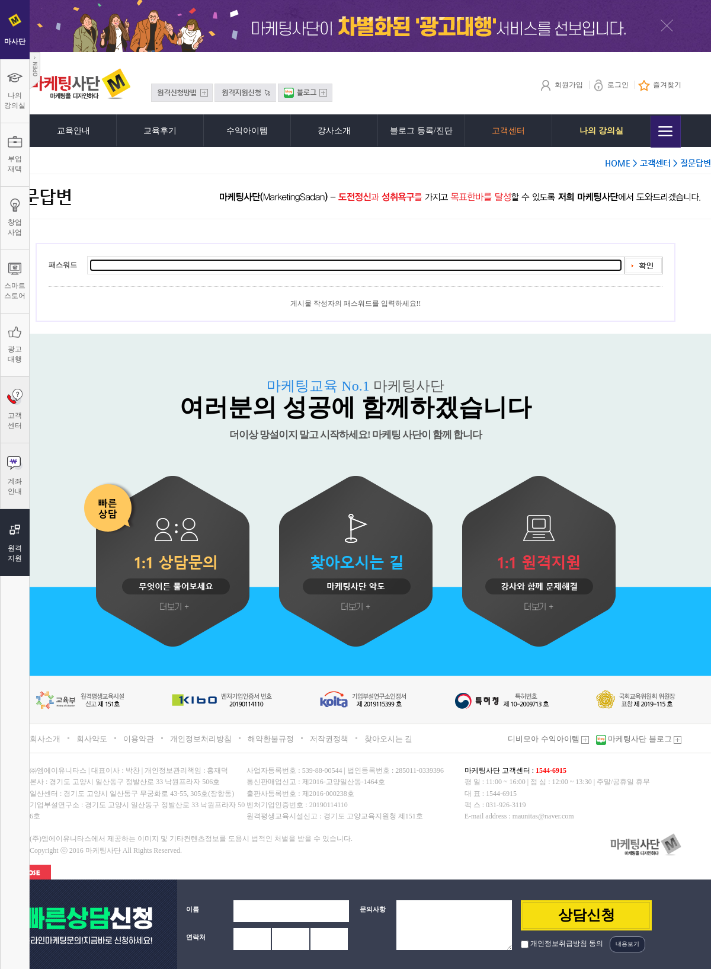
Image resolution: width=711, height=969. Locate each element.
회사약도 (91, 738)
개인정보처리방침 (201, 738)
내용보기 (627, 944)
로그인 (610, 85)
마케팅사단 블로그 (643, 738)
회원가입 (561, 85)
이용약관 (138, 738)
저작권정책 (329, 738)
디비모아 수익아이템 (548, 738)
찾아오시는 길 (388, 738)
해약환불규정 (271, 738)
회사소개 (45, 738)
